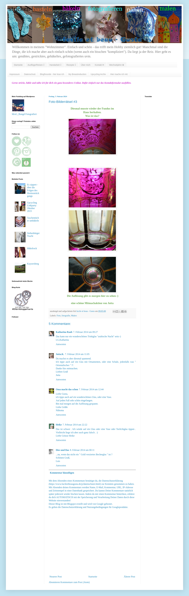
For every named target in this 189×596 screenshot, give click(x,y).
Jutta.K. (60, 354)
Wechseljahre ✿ (116, 65)
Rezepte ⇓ (71, 65)
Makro (74, 315)
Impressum (14, 74)
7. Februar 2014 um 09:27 (85, 332)
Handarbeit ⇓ (55, 65)
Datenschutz (30, 74)
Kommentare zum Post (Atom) (75, 582)
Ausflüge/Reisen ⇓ (36, 65)
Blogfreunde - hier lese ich (52, 74)
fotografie (66, 315)
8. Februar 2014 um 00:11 (82, 450)
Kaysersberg (33, 263)
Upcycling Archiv (98, 74)
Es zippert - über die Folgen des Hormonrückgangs (33, 190)
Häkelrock (32, 248)
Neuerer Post (55, 576)
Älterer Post (129, 576)
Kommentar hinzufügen (62, 472)
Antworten (61, 344)
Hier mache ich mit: (119, 74)
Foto (59, 315)
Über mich (85, 65)
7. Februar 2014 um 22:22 (75, 424)
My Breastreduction (77, 74)
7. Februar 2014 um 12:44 (91, 389)
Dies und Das (62, 450)
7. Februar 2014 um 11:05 (77, 354)
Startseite (18, 65)
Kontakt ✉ (99, 65)
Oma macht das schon (67, 389)
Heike (59, 424)
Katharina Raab (64, 332)
